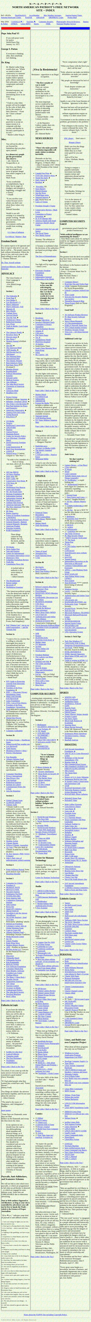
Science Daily (40, 679)
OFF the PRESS (12, 472)
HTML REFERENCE (73, 652)
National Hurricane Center (11, 18)
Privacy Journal (44, 1127)
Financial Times (41, 513)
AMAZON (40, 18)
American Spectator (14, 505)
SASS (67, 775)
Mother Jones (40, 642)
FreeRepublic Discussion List (46, 597)
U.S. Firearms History (73, 817)
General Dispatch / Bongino (16, 524)
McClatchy (39, 567)
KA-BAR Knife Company (75, 848)
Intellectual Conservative (15, 425)
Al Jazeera (39, 344)
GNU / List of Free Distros (16, 703)
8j (36, 1010)
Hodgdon (68, 832)
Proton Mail (72, 18)
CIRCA (38, 452)
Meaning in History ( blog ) (16, 751)
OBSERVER (40, 401)
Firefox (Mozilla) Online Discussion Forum (74, 1007)
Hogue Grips (69, 854)
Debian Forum (70, 1118)
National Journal (41, 416)
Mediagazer (41, 725)
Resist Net (10, 907)
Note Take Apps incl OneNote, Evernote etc (44, 1136)
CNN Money (40, 519)
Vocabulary (10, 1060)
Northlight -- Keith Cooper (48, 1073)
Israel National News (43, 556)
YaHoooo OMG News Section (76, 920)
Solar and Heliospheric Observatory (44, 671)
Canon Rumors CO (45, 1012)
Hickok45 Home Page (73, 798)
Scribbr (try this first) (14, 1052)
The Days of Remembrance (45, 256)
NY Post (9, 485)
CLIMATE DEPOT (13, 803)
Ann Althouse (11, 382)
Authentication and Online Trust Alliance (45, 618)
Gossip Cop (69, 941)
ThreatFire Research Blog (74, 301)
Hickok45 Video (71, 800)
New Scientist (42, 908)
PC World (42, 731)
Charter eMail (70, 993)
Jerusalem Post (41, 553)
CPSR (67, 286)
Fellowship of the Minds (44, 279)
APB (8, 947)
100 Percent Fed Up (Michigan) (13, 353)
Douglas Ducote (12, 979)
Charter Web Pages (72, 976)
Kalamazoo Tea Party (14, 894)
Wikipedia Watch (12, 958)
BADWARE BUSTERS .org (75, 602)
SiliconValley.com (72, 625)
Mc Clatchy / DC (41, 355)
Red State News (12, 365)
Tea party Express (13, 892)
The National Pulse (13, 356)
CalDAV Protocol (71, 1010)
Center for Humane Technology (47, 878)
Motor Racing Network (73, 727)
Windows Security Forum (74, 330)
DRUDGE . (46, 320)
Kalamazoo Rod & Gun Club (76, 779)
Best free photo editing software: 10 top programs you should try (47, 961)
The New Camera (44, 1016)
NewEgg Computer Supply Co (76, 1061)
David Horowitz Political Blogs (47, 625)
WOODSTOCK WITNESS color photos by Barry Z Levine (77, 973)
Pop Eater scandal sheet (74, 933)
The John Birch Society (15, 384)
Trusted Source (70, 559)
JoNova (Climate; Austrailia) (17, 845)
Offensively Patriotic (72, 867)
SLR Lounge (42, 1058)
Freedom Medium (42, 655)
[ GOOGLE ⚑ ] (17, 22)
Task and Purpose (13, 551)
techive (70, 527)
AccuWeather (34, 15)
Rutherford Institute (13, 322)
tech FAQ (68, 557)
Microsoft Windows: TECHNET (77, 613)
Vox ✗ (38, 338)
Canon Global (42, 1008)
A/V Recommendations (73, 323)
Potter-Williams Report (15, 870)
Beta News (39, 685)
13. (36, 1125)
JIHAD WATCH (12, 911)
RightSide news (41, 446)
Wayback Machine (72, 1146)
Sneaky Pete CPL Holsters (75, 858)
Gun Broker (69, 873)
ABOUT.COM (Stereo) (46, 891)
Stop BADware (70, 583)
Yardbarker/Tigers (71, 701)
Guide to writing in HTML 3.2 (76, 660)
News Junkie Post (13, 549)
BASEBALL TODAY (73, 704)
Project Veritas (11, 397)
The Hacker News (45, 778)
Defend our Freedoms (14, 924)
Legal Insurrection (13, 447)
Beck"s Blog (11, 996)
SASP (67, 786)
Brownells (69, 852)
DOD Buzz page (71, 935)
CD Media (10, 421)
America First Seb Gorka (15, 412)
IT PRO (68, 619)
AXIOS (9, 451)
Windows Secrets (71, 589)
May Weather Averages (53, 15)
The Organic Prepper (14, 361)
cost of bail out (41, 615)
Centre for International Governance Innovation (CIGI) (18, 554)
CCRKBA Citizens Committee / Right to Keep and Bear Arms (77, 889)
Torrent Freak (71, 495)
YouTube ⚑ (31, 22)
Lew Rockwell (11, 746)
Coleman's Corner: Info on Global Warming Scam (16, 927)
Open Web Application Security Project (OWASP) (45, 831)
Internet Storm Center (73, 623)
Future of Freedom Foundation (18, 515)
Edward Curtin (11, 378)
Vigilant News (11, 313)
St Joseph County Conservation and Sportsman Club (77, 782)
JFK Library (69, 138)
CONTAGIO (69, 551)
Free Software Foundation (16, 967)
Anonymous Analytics (14, 981)
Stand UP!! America (14, 909)
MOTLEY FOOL (12, 890)
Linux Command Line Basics (76, 1150)
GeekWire (72, 531)
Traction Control (12, 986)
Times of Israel (41, 551)
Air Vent (9, 847)
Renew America (12, 513)
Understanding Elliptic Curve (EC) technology (45, 846)
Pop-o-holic (69, 909)
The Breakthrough (13, 581)
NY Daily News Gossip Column (77, 924)
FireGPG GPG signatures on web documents (75, 629)
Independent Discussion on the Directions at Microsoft (76, 562)
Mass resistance (41, 610)
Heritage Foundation (14, 494)
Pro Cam (40, 1061)
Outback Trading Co (72, 824)
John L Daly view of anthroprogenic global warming (18, 859)
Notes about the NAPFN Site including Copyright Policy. (45, 1315)
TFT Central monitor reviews (76, 328)
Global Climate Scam (14, 800)
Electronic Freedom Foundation (42, 272)
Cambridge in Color (44, 947)
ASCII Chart (69, 1154)
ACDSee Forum (44, 944)
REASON (10, 585)
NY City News (41, 606)
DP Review (42, 989)
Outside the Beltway (43, 608)
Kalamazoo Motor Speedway (76, 734)
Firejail (68, 1025)
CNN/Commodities (42, 517)
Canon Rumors (43, 1006)
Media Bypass (40, 683)
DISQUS (68, 1021)
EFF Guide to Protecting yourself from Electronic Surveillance (15, 683)
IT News (41, 782)
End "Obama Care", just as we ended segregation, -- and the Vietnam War (17, 627)
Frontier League (71, 716)
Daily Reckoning (41, 525)
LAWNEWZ (11, 518)
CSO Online (71, 546)
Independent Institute (14, 496)
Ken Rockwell (43, 1048)
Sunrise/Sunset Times (74, 15)
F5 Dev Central (44, 784)
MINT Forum (70, 1091)
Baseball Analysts (71, 740)
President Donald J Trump (45, 206)
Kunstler (9, 376)
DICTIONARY (70, 1001)
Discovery (10, 956)
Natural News (11, 453)
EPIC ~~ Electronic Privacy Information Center (16, 693)
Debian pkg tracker (72, 1097)
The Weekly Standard (43, 450)
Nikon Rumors (43, 1019)
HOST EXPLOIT (71, 574)
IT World (68, 469)
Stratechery (42, 787)
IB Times (9, 511)
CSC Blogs (42, 776)
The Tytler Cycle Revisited (16, 404)
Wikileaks (39, 275)
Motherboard (73, 484)
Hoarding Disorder (13, 874)
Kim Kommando (12, 962)
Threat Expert (70, 303)
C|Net (67, 467)
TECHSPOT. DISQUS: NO (47, 727)
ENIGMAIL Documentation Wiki (43, 850)
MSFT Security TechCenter (76, 538)
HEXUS (70, 525)
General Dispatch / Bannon (16, 522)
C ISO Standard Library (74, 1018)
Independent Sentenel (43, 277)
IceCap (38, 674)
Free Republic (11, 757)
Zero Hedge (11, 300)
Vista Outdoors (70, 869)
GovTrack (68, 648)
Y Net (37, 558)
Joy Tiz (9, 939)
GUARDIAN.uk (41, 397)
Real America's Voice (14, 363)
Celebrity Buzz (70, 931)
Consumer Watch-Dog (14, 969)
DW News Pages (41, 335)
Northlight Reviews (45, 1041)
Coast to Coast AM (13, 930)
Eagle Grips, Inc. (71, 826)
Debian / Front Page (72, 1095)
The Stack (71, 540)
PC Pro (67, 544)
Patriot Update (11, 583)
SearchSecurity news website (76, 553)
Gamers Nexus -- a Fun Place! (76, 465)
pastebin (68, 946)
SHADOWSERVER (72, 621)
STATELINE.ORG (13, 896)
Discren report (12, 337)
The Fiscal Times (41, 233)
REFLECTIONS (12, 964)
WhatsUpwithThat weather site (18, 744)
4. (36, 901)
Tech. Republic (41, 738)
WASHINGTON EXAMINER (47, 627)
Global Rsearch (12, 415)
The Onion (39, 600)
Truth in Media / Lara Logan (17, 326)
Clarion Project (12, 432)
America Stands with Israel (45, 221)
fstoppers (41, 1046)
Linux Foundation (13, 701)
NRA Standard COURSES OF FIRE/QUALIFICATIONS (76, 767)
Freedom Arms (70, 813)
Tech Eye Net (70, 611)
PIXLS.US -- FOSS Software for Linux (43, 1070)
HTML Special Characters (75, 654)
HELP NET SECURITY (47, 740)
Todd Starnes (11, 749)
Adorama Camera (71, 1074)
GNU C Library (71, 1159)
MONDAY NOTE (13, 887)
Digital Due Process (13, 718)
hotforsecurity (72, 529)
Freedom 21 (10, 885)
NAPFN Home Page (72, 959)
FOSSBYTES (43, 746)
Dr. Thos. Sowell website (10, 263)
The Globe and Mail (43, 664)
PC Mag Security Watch (74, 536)
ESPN (67, 706)
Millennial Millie (41, 459)
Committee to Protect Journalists (43, 325)
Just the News (40, 193)
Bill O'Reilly (11, 311)
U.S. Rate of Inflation (16, 232)
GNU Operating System (74, 632)
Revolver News (12, 335)
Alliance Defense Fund (15, 759)
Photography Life (44, 953)
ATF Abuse (10, 984)
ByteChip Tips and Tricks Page (76, 284)
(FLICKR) (39, 1088)
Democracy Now (12, 558)
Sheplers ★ (69, 835)
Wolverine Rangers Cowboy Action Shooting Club (75, 791)
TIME (48, 24)
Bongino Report (12, 369)
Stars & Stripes (41, 668)
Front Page (10, 298)
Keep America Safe (13, 898)
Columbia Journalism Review (17, 560)
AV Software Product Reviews (76, 315)
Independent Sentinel (14, 498)
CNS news (39, 333)
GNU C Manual (71, 1157)
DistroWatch (69, 1137)
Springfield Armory (72, 830)
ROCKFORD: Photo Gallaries (76, 794)
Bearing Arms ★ (71, 762)
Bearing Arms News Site (74, 871)
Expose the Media (42, 403)
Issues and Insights (13, 490)
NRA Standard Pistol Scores (75, 764)
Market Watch (40, 395)
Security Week (42, 825)
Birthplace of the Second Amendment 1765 (74, 759)
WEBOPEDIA (11, 1063)
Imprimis (23, 399)
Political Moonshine (13, 374)
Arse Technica (43, 729)
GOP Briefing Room (43, 418)
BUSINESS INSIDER (43, 602)
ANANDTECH (44, 748)
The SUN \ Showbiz (72, 922)
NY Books (10, 547)
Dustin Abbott (42, 1052)
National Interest (42, 197)
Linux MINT (26, 24)
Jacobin (38, 647)
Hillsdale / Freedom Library (17, 402)
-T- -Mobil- (69, 997)
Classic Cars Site (71, 877)
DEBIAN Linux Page (73, 1112)
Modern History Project (15, 945)
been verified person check (75, 1148)
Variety (67, 903)
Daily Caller (11, 479)
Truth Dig (10, 562)
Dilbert (40, 1118)
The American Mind (14, 348)
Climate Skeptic (12, 843)
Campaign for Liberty (14, 883)
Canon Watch (42, 1010)
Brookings (39, 318)
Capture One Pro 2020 (46, 942)
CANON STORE (44, 1014)
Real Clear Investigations (15, 449)
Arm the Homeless (13, 791)
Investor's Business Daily (45, 322)
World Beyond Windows (46, 817)
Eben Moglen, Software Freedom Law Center (15, 972)
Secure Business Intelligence (48, 821)
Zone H (67, 555)
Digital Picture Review (46, 995)
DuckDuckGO (20, 15)
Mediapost (71, 516)
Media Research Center (15, 937)
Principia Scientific (13, 528)
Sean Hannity (40, 189)
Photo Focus (42, 1054)
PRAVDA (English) (42, 342)
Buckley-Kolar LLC (13, 949)
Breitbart (39, 182)
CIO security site (71, 600)
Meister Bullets (70, 839)
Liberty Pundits (12, 941)
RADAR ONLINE (72, 927)
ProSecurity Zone (71, 604)
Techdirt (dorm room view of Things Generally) (76, 477)
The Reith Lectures (13, 500)
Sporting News (70, 725)
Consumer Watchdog (14, 774)
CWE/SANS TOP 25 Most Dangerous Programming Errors (77, 644)
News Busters (40, 569)
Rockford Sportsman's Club (75, 788)
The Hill (9, 346)
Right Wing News (13, 943)
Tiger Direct (69, 1063)
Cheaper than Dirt (71, 875)
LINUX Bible (70, 1129)
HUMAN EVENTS (42, 621)
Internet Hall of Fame (46, 1125)
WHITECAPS (70, 697)
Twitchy (9, 423)
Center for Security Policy (16, 436)
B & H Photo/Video (72, 1076)
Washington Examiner (14, 587)
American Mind (12, 391)
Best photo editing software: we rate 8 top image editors (47, 967)
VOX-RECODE (43, 733)
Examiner (68, 929)
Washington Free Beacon (15, 487)
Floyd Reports (40, 591)
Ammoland (69, 863)
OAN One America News (45, 176)
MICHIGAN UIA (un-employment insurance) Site (75, 981)
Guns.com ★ (70, 811)
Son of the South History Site (76, 879)
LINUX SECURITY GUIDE (76, 1131)
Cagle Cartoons (70, 474)
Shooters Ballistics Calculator (76, 828)
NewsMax (40, 187)
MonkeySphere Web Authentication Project (44, 905)
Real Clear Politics (42, 571)
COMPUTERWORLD (75, 506)
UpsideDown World (43, 340)
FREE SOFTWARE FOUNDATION (13, 697)
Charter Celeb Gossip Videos (76, 944)
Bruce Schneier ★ (45, 767)
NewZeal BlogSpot (13, 994)
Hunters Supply (71, 845)
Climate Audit (11, 805)
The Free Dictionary (14, 1058)
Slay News (10, 339)
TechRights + (72, 480)
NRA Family (69, 771)
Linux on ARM (44, 838)
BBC (37, 200)
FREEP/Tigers (70, 712)
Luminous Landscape (46, 949)
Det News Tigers (71, 719)
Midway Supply (71, 837)
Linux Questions (71, 1127)
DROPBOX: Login (56, 18)
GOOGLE (69, 1144)
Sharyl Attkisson (12, 305)
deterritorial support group (75, 939)
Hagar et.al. (42, 1122)
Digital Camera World (46, 993)
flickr (67, 961)
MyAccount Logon (82, 999)
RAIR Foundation (13, 530)
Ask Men (68, 937)
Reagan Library (75, 142)
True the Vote (11, 318)
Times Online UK (42, 649)
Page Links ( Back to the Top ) (13, 1000)
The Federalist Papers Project (17, 520)
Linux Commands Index (74, 1135)
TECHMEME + (43, 735)
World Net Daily (41, 178)
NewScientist (40, 651)
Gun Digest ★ (70, 809)
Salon (37, 352)
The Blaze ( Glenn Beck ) (16, 977)
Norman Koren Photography (48, 1043)
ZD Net (70, 510)
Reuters (38, 636)
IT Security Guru (44, 843)
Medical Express (12, 380)
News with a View (42, 681)
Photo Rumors (43, 1004)
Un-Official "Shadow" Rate (15, 237)
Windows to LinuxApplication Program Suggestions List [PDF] (73, 1055)
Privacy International (14, 776)
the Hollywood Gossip (73, 905)
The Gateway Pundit (14, 332)
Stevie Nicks (69, 970)
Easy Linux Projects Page (74, 1152)
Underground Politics (14, 990)
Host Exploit (69, 581)
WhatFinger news (42, 195)
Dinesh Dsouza (41, 191)
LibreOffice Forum (72, 1139)
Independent (40, 399)
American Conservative (15, 410)
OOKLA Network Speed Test (76, 325)
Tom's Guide (69, 295)
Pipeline (9, 430)
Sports (36, 24)
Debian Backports (71, 1099)
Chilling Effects (12, 975)
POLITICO (10, 417)
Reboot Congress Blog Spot (46, 587)
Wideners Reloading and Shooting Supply (74, 842)
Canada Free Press (42, 173)
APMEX (14, 24)
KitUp (40, 1133)
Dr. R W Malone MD (43, 219)
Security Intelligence (46, 772)
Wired (67, 472)
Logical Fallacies (12, 1054)
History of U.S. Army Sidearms (77, 777)
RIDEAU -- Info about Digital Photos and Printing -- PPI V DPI (46, 1065)
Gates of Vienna (41, 202)
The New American (13, 507)
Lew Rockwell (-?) (13, 302)
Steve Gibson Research (73, 321)
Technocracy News (13, 320)
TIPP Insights (11, 350)
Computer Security (46, 22)
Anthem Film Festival (14, 503)
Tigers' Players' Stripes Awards (76, 714)
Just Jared (68, 907)
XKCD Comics (41, 1120)
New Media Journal (42, 235)
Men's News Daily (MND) (45, 612)
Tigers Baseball (70, 710)
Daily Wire (10, 476)
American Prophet (13, 526)
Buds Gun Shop (71, 850)
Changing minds (12, 1056)
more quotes (6, 1110)
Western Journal (12, 341)
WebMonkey (42, 901)
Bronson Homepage (72, 978)
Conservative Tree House (16, 481)
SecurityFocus (70, 608)
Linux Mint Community (74, 1089)
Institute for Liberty (13, 785)
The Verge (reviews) (72, 534)
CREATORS (11, 428)
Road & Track (70, 708)
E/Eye (67, 549)
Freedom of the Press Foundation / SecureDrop (15, 706)
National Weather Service (66, 24)
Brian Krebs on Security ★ (48, 774)
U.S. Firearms (70, 815)
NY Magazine (40, 644)
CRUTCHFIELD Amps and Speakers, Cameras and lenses (76, 1071)
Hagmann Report (12, 434)
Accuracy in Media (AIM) (45, 448)
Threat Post (69, 542)
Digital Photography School (48, 1056)
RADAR (28, 18)
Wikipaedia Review (13, 960)
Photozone (42, 997)
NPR (37, 634)
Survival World (12, 315)
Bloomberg (39, 515)
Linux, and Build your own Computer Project (75, 1041)
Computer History (71, 282)
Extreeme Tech (72, 519)
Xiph (8, 709)
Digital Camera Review (47, 991)
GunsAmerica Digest (73, 807)
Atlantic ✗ (39, 331)
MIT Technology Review (45, 329)
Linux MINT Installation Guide (77, 1108)
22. (66, 480)
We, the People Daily (14, 492)
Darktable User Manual (47, 970)
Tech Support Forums (73, 1124)
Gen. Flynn (10, 324)
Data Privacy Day (13, 778)
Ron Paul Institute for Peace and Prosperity (16, 407)
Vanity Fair (69, 912)
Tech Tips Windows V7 (73, 641)
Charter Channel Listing (74, 991)
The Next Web (43, 819)
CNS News (10, 483)
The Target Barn (71, 773)
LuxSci (67, 591)
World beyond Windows (46, 828)
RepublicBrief (11, 371)
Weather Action (12, 841)
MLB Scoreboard (71, 699)
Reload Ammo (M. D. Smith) (76, 860)
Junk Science (11, 905)
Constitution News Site (15, 564)
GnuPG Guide (70, 1133)
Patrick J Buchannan (14, 753)
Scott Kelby (42, 1050)
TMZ (67, 914)
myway (38, 666)
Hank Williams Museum (74, 968)
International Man (13, 359)
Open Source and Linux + (76, 497)
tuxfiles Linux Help (72, 1122)
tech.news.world (44, 742)
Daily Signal (40, 180)
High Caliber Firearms (73, 804)
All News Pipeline (13, 474)
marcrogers (42, 840)
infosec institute (44, 780)
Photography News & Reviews (68, 22)
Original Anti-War (42, 661)
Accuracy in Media (13, 988)
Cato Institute (11, 780)
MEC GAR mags (71, 856)
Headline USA (11, 393)
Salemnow (10, 328)
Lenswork (41, 951)
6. (36, 825)
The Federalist (12, 296)
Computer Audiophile (14, 731)
